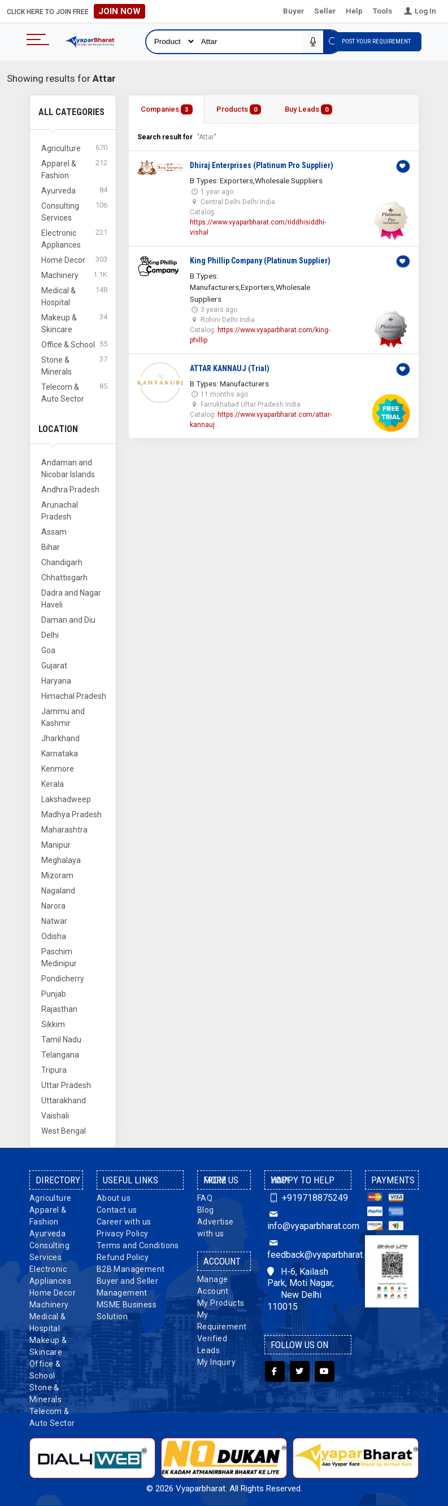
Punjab (53, 993)
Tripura (54, 1070)
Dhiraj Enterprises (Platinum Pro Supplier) (261, 165)
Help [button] (354, 10)
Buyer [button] (293, 10)
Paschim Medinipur (59, 957)
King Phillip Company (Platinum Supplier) (260, 260)
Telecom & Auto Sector (52, 1417)
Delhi (50, 635)
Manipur (56, 844)
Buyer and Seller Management (127, 1286)
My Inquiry (216, 1362)
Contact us (117, 1209)
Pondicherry (62, 978)
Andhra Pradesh (70, 489)
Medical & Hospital (47, 1322)
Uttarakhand (63, 1100)
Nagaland (58, 890)
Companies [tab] (166, 109)
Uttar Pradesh (66, 1085)
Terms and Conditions (138, 1245)
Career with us (124, 1221)
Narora (53, 905)
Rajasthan (59, 1009)
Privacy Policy (123, 1233)
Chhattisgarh (64, 577)
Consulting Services (49, 1251)
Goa (48, 650)
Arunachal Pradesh (59, 510)
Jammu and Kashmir (63, 717)
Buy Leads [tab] (308, 109)
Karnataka (59, 753)
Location (58, 429)
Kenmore (57, 768)
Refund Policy (123, 1257)
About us (114, 1198)
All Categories (71, 112)
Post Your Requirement (378, 41)
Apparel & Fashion (48, 1215)
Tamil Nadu (61, 1039)
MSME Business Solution (126, 1310)
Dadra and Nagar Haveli (71, 598)
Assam (54, 531)
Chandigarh (61, 562)
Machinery (49, 1304)
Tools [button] (382, 10)
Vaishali (55, 1115)
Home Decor (52, 1292)
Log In (419, 10)
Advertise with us (215, 1227)
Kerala (52, 784)
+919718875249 (307, 1197)
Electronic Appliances (50, 1275)
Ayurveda (47, 1233)
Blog (205, 1209)
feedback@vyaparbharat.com (308, 1249)
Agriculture (50, 1198)
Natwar (54, 921)
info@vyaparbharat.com (308, 1220)
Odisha (53, 936)
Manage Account (213, 1285)
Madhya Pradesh (71, 814)
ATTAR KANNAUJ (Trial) (229, 368)
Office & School (44, 1369)
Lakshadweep (66, 799)
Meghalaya (61, 860)
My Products (220, 1302)
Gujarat (54, 665)
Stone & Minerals (45, 1393)
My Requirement (221, 1320)
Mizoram (57, 875)
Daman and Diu (68, 619)
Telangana (60, 1054)
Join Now (119, 11)
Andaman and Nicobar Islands (68, 468)
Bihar (50, 547)
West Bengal (63, 1130)
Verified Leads (212, 1344)
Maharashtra (64, 829)
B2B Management (131, 1269)
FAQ (204, 1198)
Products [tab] (238, 109)
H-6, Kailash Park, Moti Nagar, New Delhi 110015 (300, 1289)
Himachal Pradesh (73, 696)
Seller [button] (325, 10)
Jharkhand (60, 738)
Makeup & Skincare (48, 1346)
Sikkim (53, 1024)
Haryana (56, 680)
